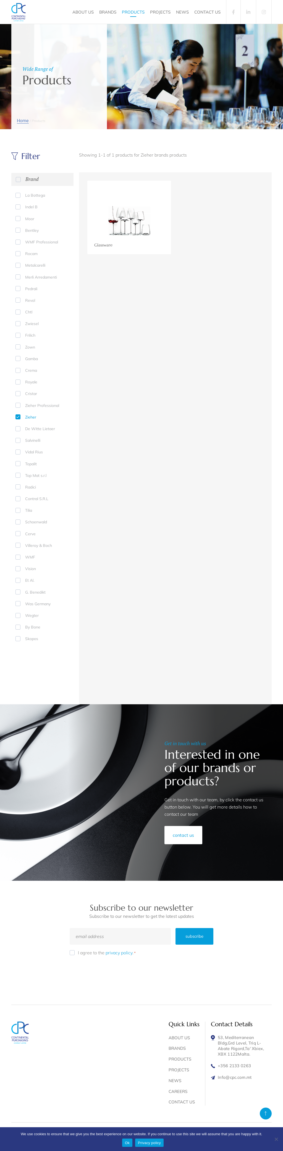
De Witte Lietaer (40, 429)
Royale (31, 382)
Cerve (30, 534)
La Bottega (35, 195)
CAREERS (178, 1091)
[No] (276, 1139)
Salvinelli (32, 440)
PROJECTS (160, 12)
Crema (31, 370)
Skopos (31, 639)
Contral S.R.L (36, 499)
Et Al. (29, 580)
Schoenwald (36, 522)
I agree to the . (107, 952)
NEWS (182, 12)
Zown (30, 347)
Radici (30, 487)
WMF (30, 557)
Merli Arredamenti (41, 277)
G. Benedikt (35, 592)
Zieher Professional (42, 405)
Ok (127, 1143)
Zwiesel (32, 324)
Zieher (30, 417)
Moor (29, 219)
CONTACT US (207, 12)
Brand (32, 178)
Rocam (31, 254)
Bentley (32, 230)
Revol (30, 300)
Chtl (28, 312)
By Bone (32, 627)
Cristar (31, 394)
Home (23, 120)
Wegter (32, 615)
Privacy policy (149, 1143)
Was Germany (38, 604)
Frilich (30, 335)
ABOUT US (83, 12)
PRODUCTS (133, 12)
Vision (30, 569)
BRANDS (107, 12)
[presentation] (112, 972)
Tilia (28, 510)
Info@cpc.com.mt (235, 1077)
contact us (183, 835)
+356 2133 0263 (234, 1065)
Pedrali (31, 289)
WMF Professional (41, 242)
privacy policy (119, 952)
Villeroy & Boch (38, 545)
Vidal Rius (34, 452)
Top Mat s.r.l (35, 475)
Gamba (31, 359)
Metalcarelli (35, 265)
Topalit (31, 464)
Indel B (31, 207)
